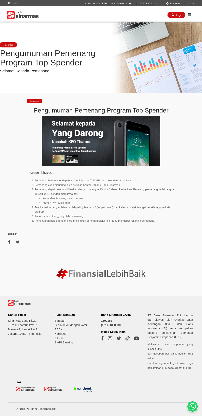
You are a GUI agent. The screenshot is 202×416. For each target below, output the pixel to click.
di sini (187, 367)
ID (9, 3)
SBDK (58, 329)
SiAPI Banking (63, 342)
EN (16, 3)
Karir (191, 3)
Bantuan (173, 3)
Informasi (8, 45)
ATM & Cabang (148, 3)
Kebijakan (60, 333)
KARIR (58, 338)
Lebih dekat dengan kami (70, 325)
